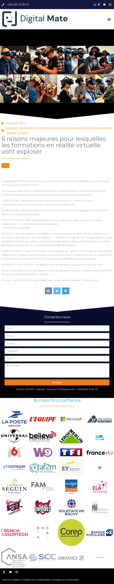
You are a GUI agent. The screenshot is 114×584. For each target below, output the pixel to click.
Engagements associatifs (65, 579)
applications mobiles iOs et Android (43, 128)
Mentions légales (11, 579)
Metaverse (76, 128)
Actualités (11, 128)
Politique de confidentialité (36, 579)
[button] (109, 19)
